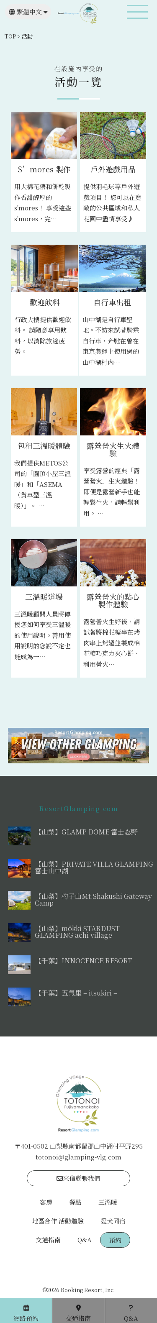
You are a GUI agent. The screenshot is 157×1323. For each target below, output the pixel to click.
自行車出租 (112, 302)
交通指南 (48, 1239)
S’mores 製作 (44, 169)
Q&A (84, 1239)
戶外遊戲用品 (113, 169)
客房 (46, 1202)
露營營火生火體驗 (113, 449)
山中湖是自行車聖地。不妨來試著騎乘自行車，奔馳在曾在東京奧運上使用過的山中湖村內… (110, 340)
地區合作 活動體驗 (58, 1221)
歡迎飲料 (45, 302)
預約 (115, 1240)
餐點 (75, 1202)
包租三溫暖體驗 (44, 445)
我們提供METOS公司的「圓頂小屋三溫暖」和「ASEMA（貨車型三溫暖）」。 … (42, 484)
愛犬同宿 (113, 1221)
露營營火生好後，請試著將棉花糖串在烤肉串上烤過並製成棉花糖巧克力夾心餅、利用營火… (111, 642)
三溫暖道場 (44, 596)
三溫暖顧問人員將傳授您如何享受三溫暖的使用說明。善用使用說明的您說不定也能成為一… (42, 635)
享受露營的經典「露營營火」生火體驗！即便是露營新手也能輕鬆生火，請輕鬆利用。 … (111, 491)
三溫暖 (107, 1202)
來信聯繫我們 (78, 1178)
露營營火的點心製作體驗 (113, 600)
